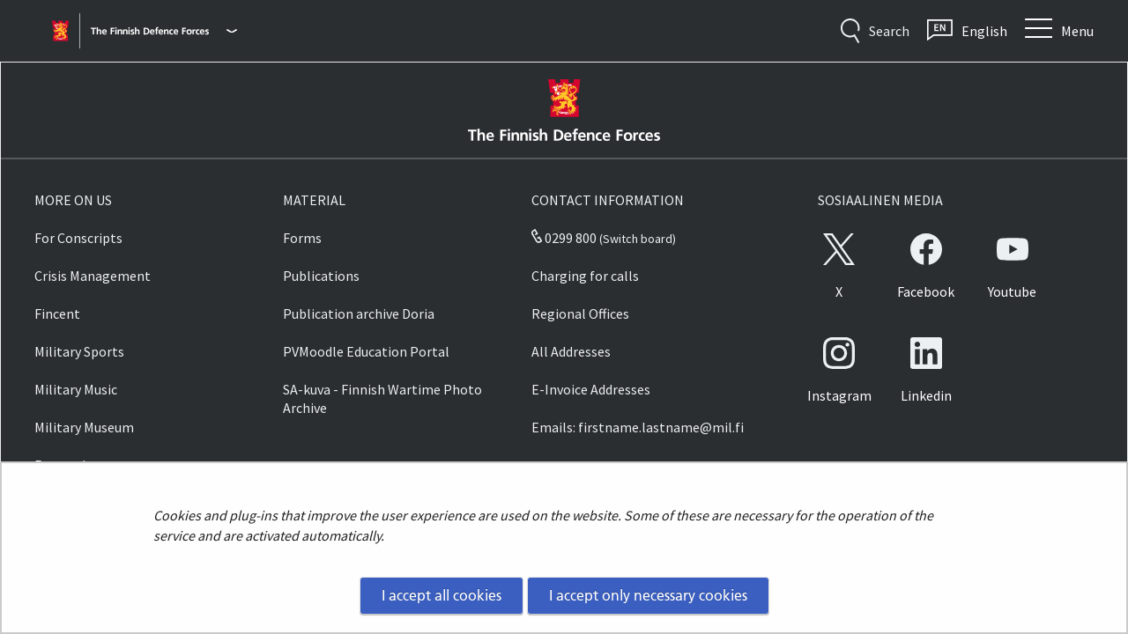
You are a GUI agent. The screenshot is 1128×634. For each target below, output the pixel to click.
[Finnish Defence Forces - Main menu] (164, 30)
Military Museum (84, 427)
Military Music (75, 389)
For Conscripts (78, 238)
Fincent (57, 313)
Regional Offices (580, 313)
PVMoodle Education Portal (366, 351)
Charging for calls (585, 275)
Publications (321, 275)
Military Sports (79, 351)
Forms (302, 238)
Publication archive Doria (358, 313)
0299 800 (564, 238)
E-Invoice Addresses (590, 389)
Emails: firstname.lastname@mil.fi (637, 427)
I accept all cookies (441, 595)
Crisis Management (92, 275)
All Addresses (571, 351)
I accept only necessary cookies (648, 595)
